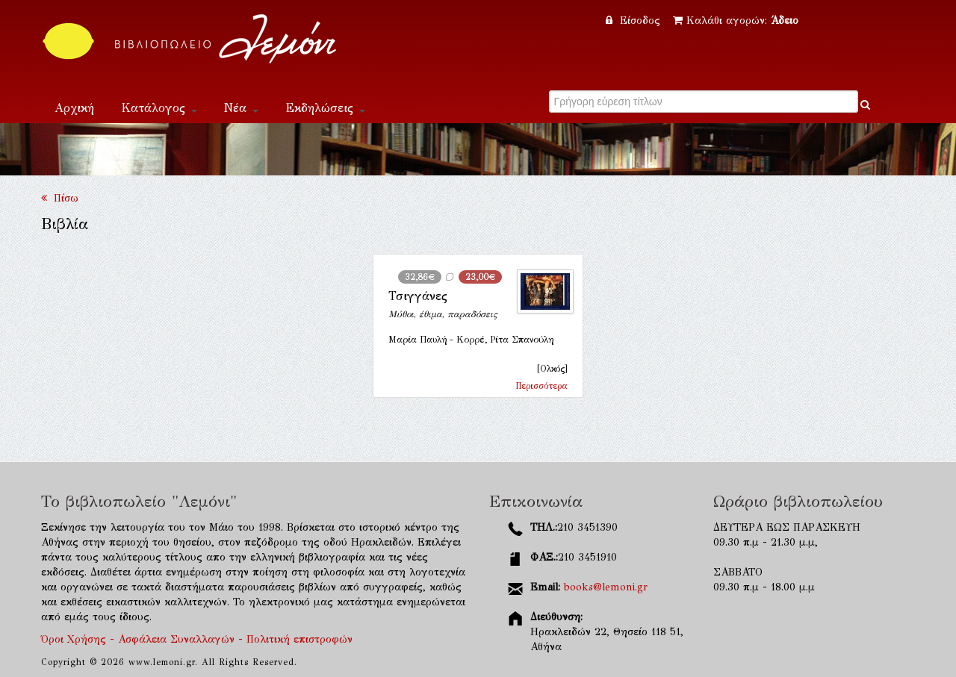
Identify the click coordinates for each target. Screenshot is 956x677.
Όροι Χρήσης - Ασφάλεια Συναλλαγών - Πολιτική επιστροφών (197, 639)
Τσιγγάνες (417, 296)
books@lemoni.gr (606, 587)
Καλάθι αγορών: (735, 20)
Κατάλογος (159, 108)
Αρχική (74, 108)
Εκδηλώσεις (325, 108)
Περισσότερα (541, 386)
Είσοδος (635, 20)
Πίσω (59, 198)
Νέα (241, 108)
